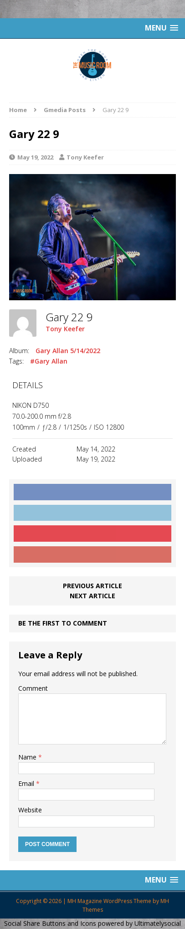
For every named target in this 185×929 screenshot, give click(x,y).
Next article (92, 595)
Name (28, 757)
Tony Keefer (85, 157)
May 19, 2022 (35, 157)
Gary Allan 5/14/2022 (68, 350)
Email (27, 783)
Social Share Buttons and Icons (50, 923)
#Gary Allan (48, 361)
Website (30, 810)
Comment (33, 688)
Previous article (92, 585)
